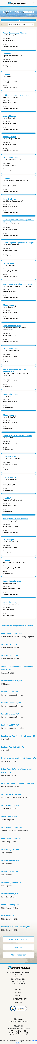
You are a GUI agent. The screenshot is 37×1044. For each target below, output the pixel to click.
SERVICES (18, 993)
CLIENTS (18, 996)
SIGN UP (18, 1019)
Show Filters (18, 20)
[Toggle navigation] (33, 3)
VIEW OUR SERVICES (18, 955)
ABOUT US (18, 989)
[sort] (21, 24)
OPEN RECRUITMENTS (18, 999)
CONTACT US (18, 947)
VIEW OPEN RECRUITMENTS (18, 939)
